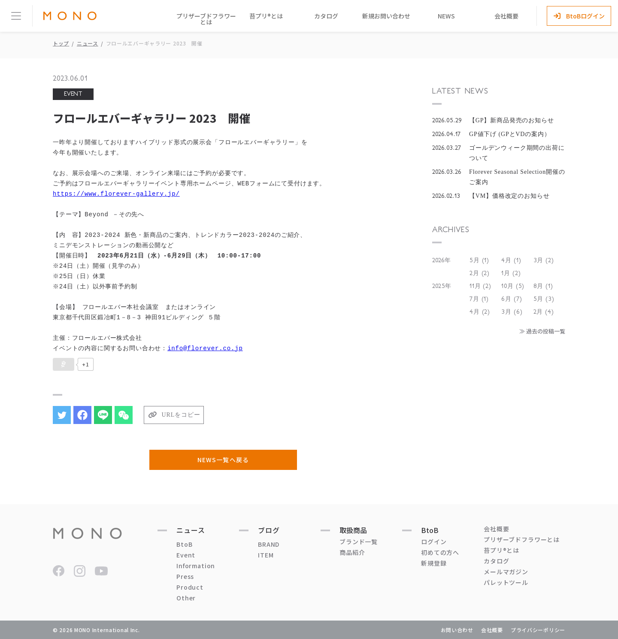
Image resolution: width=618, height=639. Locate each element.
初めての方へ (440, 552)
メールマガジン (506, 571)
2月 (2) (480, 273)
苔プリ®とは (266, 16)
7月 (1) (479, 299)
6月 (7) (511, 299)
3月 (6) (511, 312)
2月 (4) (543, 312)
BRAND (268, 544)
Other (186, 598)
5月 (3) (543, 299)
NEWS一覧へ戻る (222, 459)
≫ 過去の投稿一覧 (542, 331)
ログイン (433, 541)
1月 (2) (511, 273)
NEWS (446, 16)
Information (195, 565)
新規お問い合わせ (386, 16)
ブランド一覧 (358, 541)
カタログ (326, 16)
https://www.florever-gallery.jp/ (116, 194)
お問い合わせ (457, 629)
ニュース (87, 43)
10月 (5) (512, 286)
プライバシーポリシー (538, 629)
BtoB (184, 544)
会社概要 (506, 16)
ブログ (269, 530)
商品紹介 (352, 552)
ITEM (265, 555)
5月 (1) (479, 260)
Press (185, 576)
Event (185, 555)
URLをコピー (181, 415)
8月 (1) (543, 286)
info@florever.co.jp (205, 348)
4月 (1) (511, 260)
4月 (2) (480, 312)
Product (189, 587)
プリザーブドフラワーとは (206, 19)
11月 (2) (480, 286)
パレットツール (506, 582)
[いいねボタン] (63, 364)
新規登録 (433, 563)
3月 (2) (543, 260)
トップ (61, 43)
